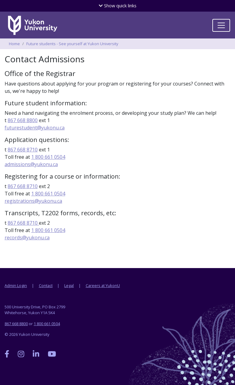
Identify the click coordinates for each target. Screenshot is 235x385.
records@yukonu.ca (27, 237)
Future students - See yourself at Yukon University (72, 43)
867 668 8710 (23, 149)
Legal (69, 285)
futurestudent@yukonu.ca (35, 127)
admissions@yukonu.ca (31, 164)
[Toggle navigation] (221, 25)
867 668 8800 (23, 120)
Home (14, 43)
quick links (117, 6)
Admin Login (16, 285)
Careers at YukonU (103, 285)
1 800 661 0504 (48, 157)
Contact (46, 285)
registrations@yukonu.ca (33, 201)
